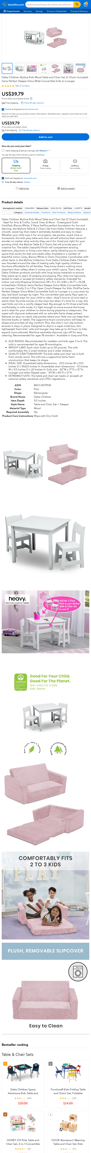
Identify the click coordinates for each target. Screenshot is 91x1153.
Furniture (46, 212)
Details (27, 182)
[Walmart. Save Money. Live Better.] (13, 4)
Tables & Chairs (74, 212)
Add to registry (66, 188)
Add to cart (45, 137)
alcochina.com (31, 109)
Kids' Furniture (58, 212)
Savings (39, 11)
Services (28, 11)
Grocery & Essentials (57, 11)
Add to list (22, 188)
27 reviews (24, 85)
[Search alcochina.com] (49, 4)
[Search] (77, 4)
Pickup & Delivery (79, 11)
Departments (11, 11)
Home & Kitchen (32, 212)
